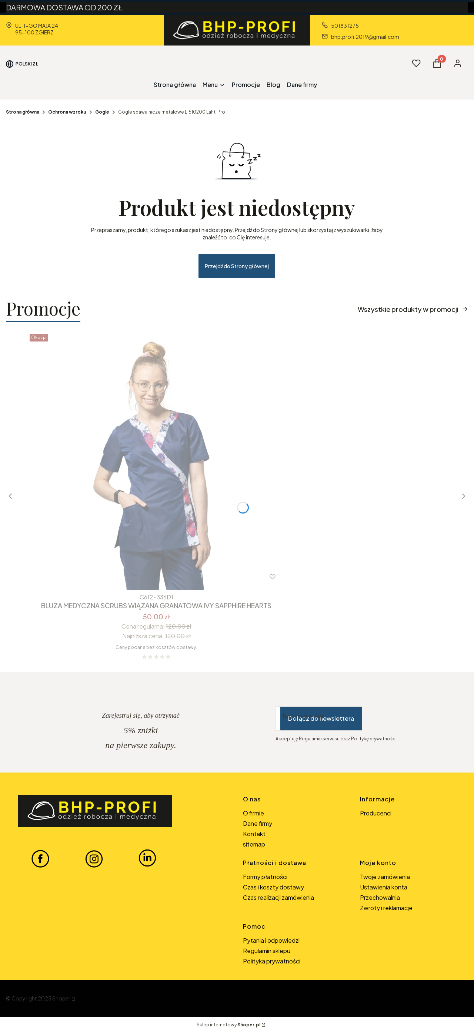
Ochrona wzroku (67, 112)
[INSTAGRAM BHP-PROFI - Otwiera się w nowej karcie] (94, 858)
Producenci (375, 813)
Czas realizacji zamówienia (278, 897)
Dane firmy (257, 823)
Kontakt (254, 834)
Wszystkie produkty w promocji (413, 309)
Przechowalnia (380, 897)
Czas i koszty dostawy (273, 887)
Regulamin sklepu (266, 951)
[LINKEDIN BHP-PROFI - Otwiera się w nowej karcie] (147, 858)
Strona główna (22, 112)
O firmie (253, 813)
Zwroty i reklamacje (386, 908)
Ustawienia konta (383, 887)
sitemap (254, 844)
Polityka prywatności (271, 961)
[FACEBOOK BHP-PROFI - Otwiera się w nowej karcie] (40, 858)
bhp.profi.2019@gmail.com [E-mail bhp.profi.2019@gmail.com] (365, 36)
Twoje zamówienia (385, 877)
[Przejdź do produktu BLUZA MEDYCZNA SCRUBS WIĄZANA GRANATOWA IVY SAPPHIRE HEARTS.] (156, 460)
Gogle (102, 112)
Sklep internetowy (228, 1024)
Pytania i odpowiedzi (271, 940)
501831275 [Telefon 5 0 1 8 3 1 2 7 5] (345, 25)
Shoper (61, 998)
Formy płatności (265, 877)
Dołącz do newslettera (321, 718)
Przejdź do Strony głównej (237, 266)
